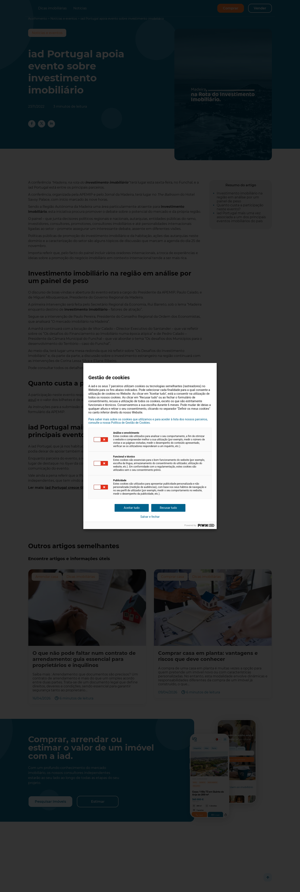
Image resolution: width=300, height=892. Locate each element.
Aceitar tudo (132, 507)
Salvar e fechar (150, 516)
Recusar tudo (168, 507)
